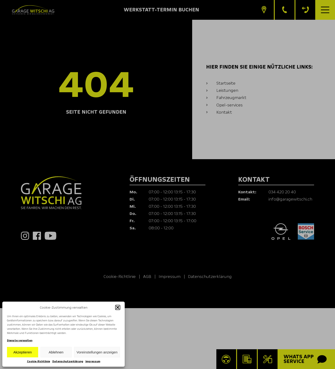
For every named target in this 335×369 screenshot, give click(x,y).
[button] (117, 307)
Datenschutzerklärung (67, 361)
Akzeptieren (22, 352)
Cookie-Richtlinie (38, 361)
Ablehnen (56, 352)
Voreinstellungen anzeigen (97, 352)
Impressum (92, 361)
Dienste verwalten (19, 340)
